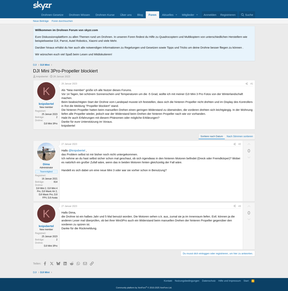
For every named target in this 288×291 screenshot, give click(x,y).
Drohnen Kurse (105, 14)
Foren (153, 14)
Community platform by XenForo (144, 287)
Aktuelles (167, 14)
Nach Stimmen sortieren (240, 136)
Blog (140, 14)
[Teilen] (246, 84)
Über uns (126, 14)
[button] (176, 14)
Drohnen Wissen (79, 14)
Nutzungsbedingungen (187, 280)
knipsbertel (42, 76)
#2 (239, 144)
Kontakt (168, 280)
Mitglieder (188, 14)
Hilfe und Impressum (229, 280)
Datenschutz (209, 280)
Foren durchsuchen (62, 21)
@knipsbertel (77, 150)
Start (246, 280)
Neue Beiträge (41, 21)
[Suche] (247, 14)
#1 (251, 83)
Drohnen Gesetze (52, 14)
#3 (239, 206)
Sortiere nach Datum (212, 136)
